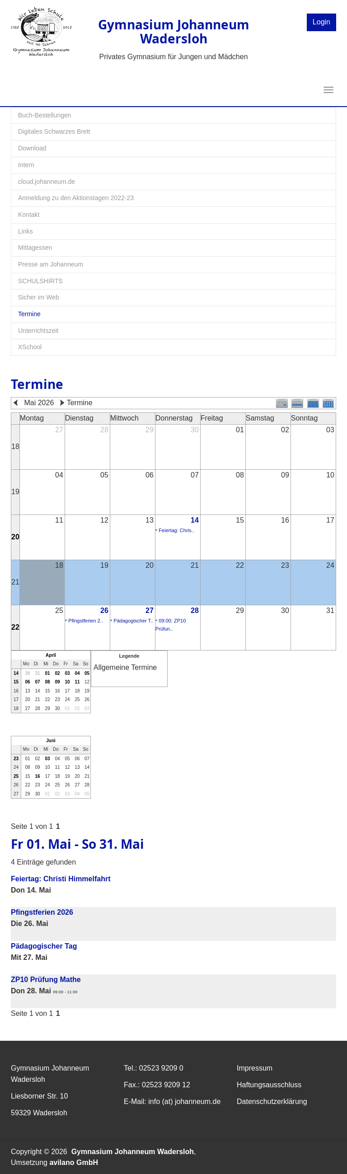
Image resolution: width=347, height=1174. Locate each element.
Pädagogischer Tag (44, 946)
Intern (26, 164)
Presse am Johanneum (50, 264)
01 (47, 673)
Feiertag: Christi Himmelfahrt (60, 879)
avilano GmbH (73, 1162)
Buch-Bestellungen (44, 115)
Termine (29, 314)
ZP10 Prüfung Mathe (46, 979)
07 (37, 681)
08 (47, 681)
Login (321, 22)
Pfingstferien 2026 (42, 912)
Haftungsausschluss (269, 1085)
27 (149, 610)
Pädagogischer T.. (133, 620)
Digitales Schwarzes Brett (54, 131)
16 (37, 776)
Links (25, 231)
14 (195, 520)
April (51, 655)
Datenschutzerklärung (272, 1101)
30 (27, 673)
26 (104, 610)
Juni (51, 740)
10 (67, 681)
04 (77, 673)
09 (57, 681)
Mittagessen (35, 247)
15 (16, 681)
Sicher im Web (38, 297)
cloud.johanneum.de (46, 181)
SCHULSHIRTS (40, 281)
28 (195, 610)
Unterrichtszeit (38, 330)
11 (77, 681)
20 (15, 537)
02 (57, 673)
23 (16, 758)
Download (32, 148)
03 (67, 673)
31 (37, 673)
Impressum (254, 1068)
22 (15, 627)
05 (86, 673)
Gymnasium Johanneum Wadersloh (132, 1151)
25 (16, 776)
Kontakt (28, 214)
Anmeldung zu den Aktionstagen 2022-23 (76, 197)
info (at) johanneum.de (184, 1101)
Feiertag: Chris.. (176, 530)
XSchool (30, 347)
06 (27, 681)
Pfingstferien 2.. (85, 620)
